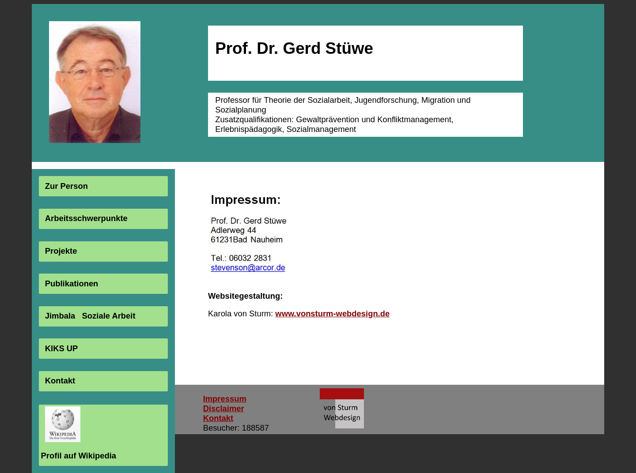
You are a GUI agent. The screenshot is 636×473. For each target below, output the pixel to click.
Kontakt (60, 380)
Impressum (224, 398)
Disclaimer (223, 408)
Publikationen (71, 283)
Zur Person (66, 186)
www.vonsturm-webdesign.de (332, 313)
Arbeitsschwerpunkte (86, 218)
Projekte (61, 250)
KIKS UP (61, 348)
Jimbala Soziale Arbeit (90, 315)
